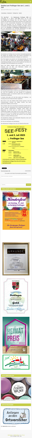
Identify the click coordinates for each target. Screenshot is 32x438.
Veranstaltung (3, 13)
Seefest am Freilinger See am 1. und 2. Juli (15, 6)
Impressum (10, 435)
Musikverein (9, 13)
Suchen (28, 184)
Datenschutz (16, 435)
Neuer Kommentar (28, 170)
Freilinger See (15, 13)
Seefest (20, 13)
